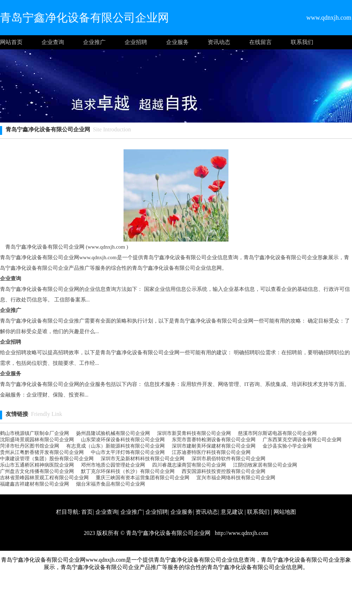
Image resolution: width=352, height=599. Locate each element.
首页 (87, 512)
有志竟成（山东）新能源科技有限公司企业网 (115, 446)
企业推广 (94, 42)
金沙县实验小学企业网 (287, 446)
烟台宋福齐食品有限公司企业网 (110, 484)
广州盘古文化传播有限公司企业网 (37, 471)
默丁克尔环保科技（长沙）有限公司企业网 (128, 471)
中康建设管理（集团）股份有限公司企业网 (47, 458)
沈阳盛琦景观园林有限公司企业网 (37, 439)
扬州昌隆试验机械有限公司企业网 (113, 433)
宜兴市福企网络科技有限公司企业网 (235, 477)
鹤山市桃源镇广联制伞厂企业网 (34, 433)
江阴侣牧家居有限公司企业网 (265, 465)
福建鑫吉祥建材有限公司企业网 (34, 484)
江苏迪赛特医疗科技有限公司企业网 (211, 452)
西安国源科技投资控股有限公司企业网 (223, 471)
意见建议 (232, 512)
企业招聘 (136, 42)
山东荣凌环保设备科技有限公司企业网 (123, 439)
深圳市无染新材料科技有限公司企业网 (142, 458)
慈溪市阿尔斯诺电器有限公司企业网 (277, 433)
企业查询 (53, 42)
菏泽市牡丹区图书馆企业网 (29, 446)
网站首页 (11, 42)
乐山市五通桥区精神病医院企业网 (37, 465)
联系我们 (302, 42)
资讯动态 (219, 42)
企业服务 (177, 42)
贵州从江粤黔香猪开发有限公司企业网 (42, 452)
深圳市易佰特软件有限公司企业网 (228, 458)
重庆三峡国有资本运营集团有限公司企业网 (142, 477)
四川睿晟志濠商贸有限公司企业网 (189, 465)
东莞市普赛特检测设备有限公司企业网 (214, 439)
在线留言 (260, 42)
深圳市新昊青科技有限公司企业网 (194, 433)
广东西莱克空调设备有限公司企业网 (302, 439)
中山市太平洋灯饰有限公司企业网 (128, 452)
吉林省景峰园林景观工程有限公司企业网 (44, 477)
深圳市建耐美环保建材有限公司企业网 (214, 446)
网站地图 (285, 512)
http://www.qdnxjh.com (240, 533)
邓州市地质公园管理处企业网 (113, 465)
